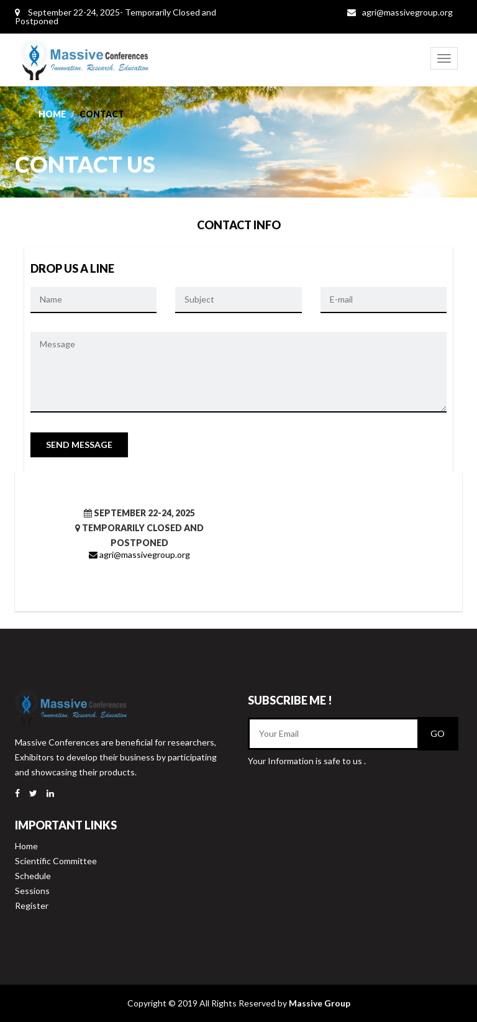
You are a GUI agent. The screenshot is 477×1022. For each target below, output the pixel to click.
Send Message (79, 444)
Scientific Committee (56, 860)
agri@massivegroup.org (407, 12)
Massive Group (319, 1003)
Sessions (32, 890)
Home (52, 114)
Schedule (33, 875)
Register (31, 905)
